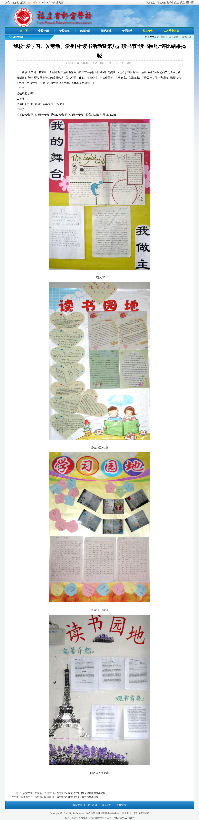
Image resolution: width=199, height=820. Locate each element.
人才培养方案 (171, 30)
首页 (163, 37)
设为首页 (21, 2)
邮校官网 (121, 805)
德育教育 (85, 30)
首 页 (24, 30)
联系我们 (106, 805)
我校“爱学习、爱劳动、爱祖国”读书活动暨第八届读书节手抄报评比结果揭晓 (59, 796)
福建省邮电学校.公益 (168, 2)
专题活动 (127, 30)
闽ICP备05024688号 (124, 818)
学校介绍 (43, 30)
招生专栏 (148, 30)
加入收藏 (10, 2)
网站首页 (77, 805)
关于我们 (92, 805)
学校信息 (64, 30)
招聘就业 (106, 30)
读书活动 (186, 37)
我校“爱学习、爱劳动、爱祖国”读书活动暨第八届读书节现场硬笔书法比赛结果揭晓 (62, 793)
